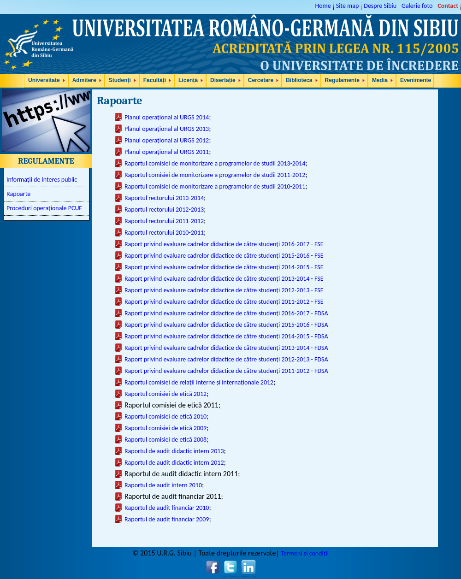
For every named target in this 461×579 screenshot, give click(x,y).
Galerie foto (417, 6)
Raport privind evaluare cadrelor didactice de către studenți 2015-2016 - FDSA (226, 325)
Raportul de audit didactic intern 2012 (174, 463)
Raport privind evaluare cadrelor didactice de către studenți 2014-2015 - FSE (224, 267)
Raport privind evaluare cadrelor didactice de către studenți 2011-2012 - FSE (224, 302)
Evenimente (415, 80)
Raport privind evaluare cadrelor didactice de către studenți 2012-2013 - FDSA (226, 359)
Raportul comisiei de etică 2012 (165, 394)
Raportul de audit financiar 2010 (166, 508)
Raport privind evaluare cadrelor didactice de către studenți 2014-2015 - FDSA (226, 336)
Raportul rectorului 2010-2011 (164, 232)
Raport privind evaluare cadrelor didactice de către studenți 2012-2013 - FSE (224, 290)
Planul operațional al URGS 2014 (166, 117)
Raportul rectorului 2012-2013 (164, 209)
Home (323, 6)
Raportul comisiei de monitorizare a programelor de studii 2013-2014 (214, 163)
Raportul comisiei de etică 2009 (165, 428)
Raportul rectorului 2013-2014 (164, 198)
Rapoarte (18, 194)
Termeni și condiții (304, 553)
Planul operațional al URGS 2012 (166, 140)
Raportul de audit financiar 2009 (166, 519)
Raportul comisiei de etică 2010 (165, 416)
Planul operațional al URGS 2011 (166, 152)
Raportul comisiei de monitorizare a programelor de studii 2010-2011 (214, 186)
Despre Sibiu (380, 6)
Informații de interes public (41, 179)
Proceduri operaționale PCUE (44, 208)
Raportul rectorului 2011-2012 (164, 221)
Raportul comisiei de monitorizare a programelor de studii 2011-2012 (214, 175)
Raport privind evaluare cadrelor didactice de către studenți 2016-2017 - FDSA (226, 313)
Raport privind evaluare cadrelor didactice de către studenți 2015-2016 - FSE (224, 256)
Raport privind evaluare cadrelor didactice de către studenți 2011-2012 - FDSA (226, 371)
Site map (347, 6)
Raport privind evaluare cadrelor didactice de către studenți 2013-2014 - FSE (224, 279)
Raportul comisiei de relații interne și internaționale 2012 (198, 382)
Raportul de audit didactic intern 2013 (174, 451)
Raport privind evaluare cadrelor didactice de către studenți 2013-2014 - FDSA (226, 348)
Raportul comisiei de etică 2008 (165, 439)
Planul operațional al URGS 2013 (166, 129)
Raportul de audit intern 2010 (163, 485)
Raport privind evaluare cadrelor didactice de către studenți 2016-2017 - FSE (224, 244)
